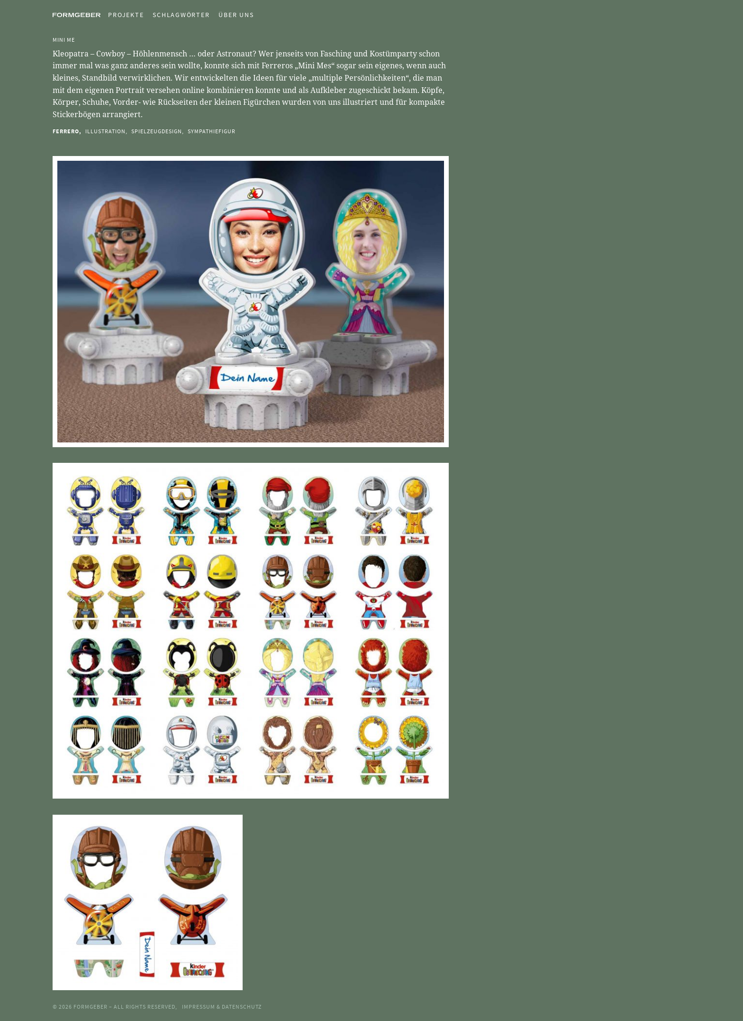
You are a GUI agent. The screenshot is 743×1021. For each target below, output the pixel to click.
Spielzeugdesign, (157, 131)
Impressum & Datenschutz (222, 1006)
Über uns (236, 14)
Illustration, (106, 131)
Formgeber (91, 1006)
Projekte (126, 14)
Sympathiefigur (212, 131)
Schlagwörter (181, 14)
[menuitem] (122, 14)
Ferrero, (67, 131)
